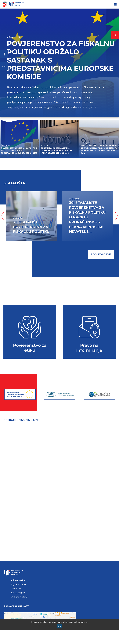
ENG (4, 66)
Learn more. (82, 622)
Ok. (59, 626)
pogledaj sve (101, 254)
